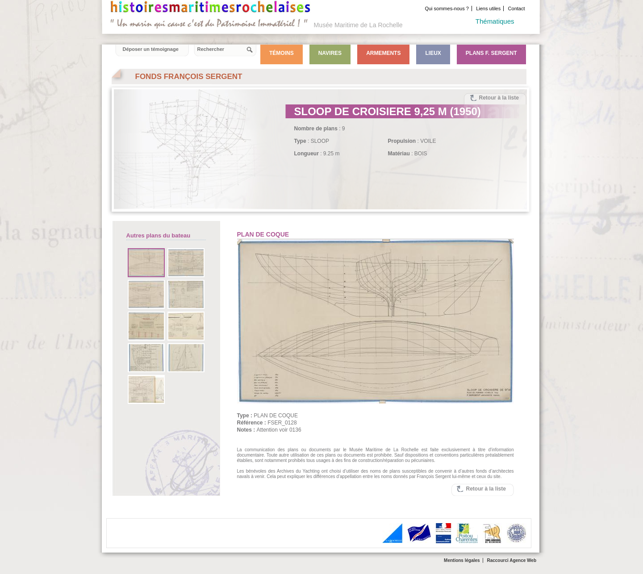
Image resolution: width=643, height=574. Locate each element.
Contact (516, 8)
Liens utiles (488, 8)
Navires (330, 53)
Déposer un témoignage (151, 49)
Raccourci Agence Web (511, 560)
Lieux (433, 53)
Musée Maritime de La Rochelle (358, 25)
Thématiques (495, 21)
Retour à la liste (499, 98)
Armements (383, 53)
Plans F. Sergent (491, 53)
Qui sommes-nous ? (446, 8)
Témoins (281, 53)
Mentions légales (462, 560)
